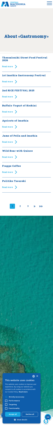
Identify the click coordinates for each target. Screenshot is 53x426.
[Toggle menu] (49, 4)
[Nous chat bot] (47, 419)
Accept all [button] (13, 414)
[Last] (41, 206)
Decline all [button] (30, 414)
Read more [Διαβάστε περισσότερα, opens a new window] (23, 392)
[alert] (22, 398)
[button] (21, 419)
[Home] (13, 4)
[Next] (34, 206)
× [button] (37, 376)
